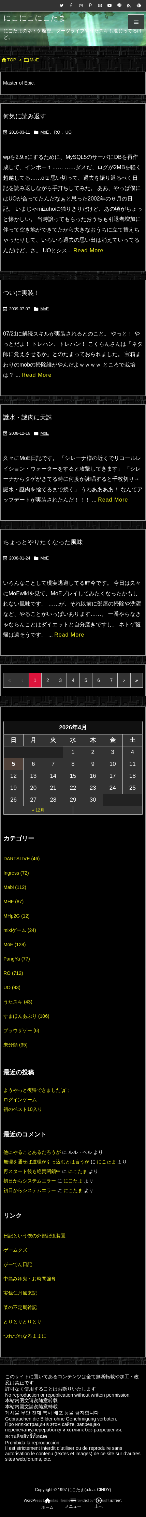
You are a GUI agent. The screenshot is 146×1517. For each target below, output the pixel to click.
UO (68, 132)
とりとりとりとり (22, 1321)
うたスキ (17, 1002)
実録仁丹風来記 (20, 1293)
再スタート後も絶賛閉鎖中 (32, 1171)
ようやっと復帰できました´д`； (37, 1090)
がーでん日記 (17, 1264)
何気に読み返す (24, 116)
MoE (44, 132)
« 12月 (38, 810)
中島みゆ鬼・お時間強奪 (29, 1278)
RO (57, 132)
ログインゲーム (20, 1099)
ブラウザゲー (21, 1030)
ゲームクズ (15, 1250)
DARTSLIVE (21, 858)
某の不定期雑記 (20, 1307)
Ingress (16, 873)
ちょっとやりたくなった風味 (43, 542)
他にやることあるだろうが (32, 1152)
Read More (88, 250)
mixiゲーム (19, 930)
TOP (11, 59)
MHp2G (16, 916)
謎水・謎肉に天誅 (27, 417)
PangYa (16, 959)
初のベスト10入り (22, 1109)
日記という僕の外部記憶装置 (34, 1235)
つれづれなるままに (24, 1336)
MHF (13, 901)
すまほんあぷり (26, 1016)
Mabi (14, 887)
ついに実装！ (21, 292)
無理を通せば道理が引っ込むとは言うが (46, 1161)
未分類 (15, 1044)
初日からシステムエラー (29, 1181)
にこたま (106, 1161)
